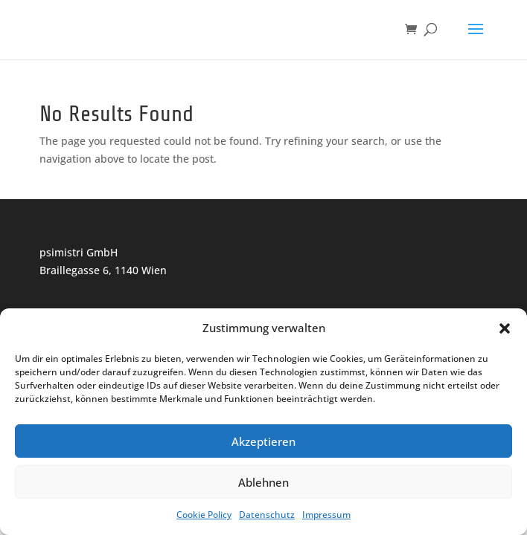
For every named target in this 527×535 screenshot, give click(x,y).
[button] (504, 328)
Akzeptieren (263, 441)
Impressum (326, 514)
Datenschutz (267, 514)
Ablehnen (263, 482)
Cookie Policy (203, 514)
